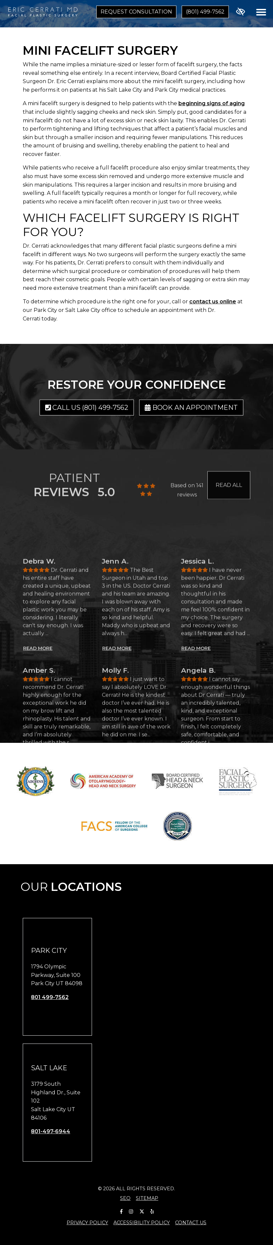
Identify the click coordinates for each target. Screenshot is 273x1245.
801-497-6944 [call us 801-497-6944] (50, 1131)
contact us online (212, 301)
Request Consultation (136, 12)
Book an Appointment (191, 407)
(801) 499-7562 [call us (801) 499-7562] (205, 12)
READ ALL (229, 499)
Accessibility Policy (141, 1223)
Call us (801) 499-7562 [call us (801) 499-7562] (87, 407)
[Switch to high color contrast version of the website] (240, 12)
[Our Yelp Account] (152, 1210)
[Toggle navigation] (261, 11)
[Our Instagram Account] (131, 1210)
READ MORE (37, 755)
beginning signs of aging (211, 103)
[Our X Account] (141, 1210)
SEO (125, 1198)
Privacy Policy (87, 1223)
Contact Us (190, 1223)
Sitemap (147, 1198)
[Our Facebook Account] (121, 1210)
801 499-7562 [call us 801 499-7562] (50, 997)
